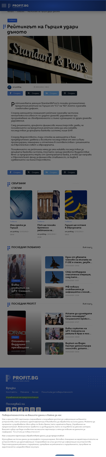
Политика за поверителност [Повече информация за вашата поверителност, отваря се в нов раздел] (26, 432)
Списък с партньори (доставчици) (18, 450)
